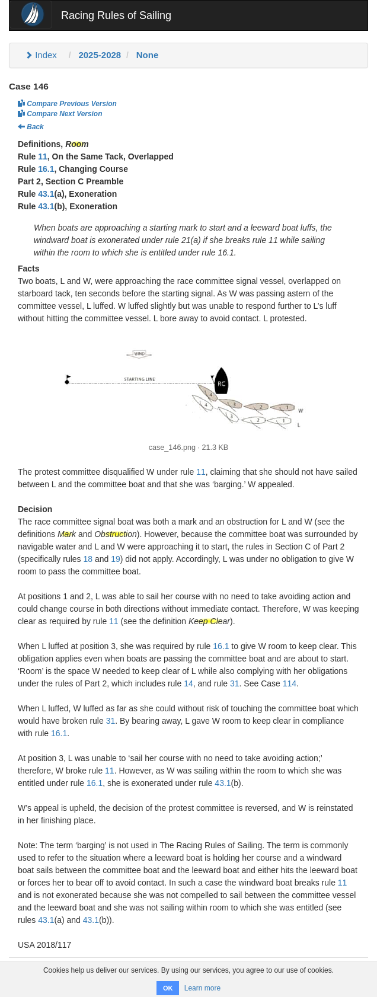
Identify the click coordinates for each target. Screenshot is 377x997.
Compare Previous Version (67, 104)
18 (87, 559)
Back (31, 127)
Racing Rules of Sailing (116, 15)
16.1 (46, 169)
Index (41, 55)
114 (289, 683)
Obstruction (115, 534)
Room (77, 144)
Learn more (202, 988)
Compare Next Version (60, 114)
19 (115, 559)
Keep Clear (209, 621)
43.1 (46, 194)
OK (168, 988)
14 (188, 683)
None (147, 55)
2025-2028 (99, 55)
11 (42, 156)
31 (234, 683)
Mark (66, 534)
